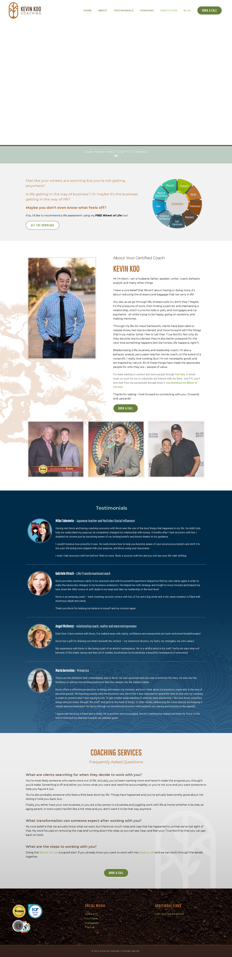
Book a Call (209, 10)
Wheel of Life (48, 852)
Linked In (91, 913)
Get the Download (42, 225)
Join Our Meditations (169, 913)
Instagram (92, 922)
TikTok (90, 927)
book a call (146, 852)
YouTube (180, 374)
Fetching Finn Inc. (131, 951)
